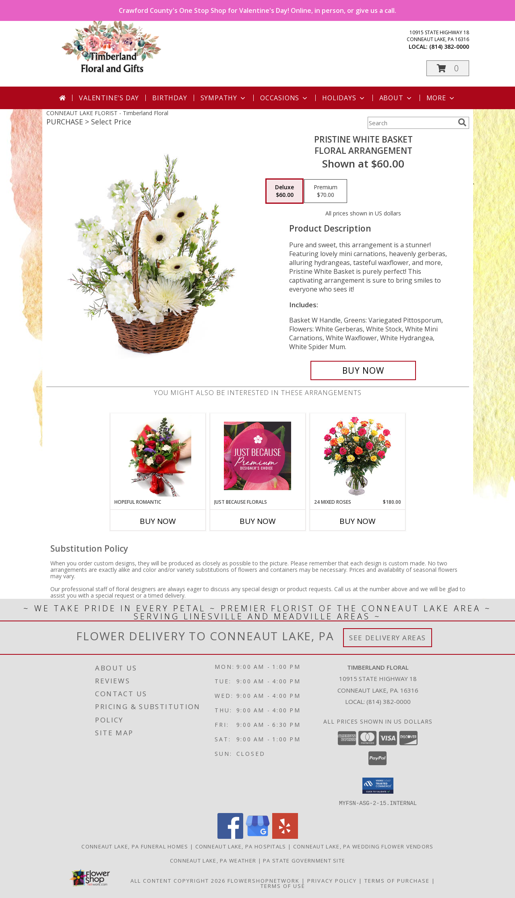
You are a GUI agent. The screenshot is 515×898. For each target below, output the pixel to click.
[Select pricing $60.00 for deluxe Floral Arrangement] (284, 191)
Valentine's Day (109, 97)
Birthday (169, 97)
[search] (462, 122)
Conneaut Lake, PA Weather (213, 860)
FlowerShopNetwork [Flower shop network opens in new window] (264, 880)
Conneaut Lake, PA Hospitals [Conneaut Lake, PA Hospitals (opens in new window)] (240, 846)
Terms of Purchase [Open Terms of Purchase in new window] (397, 880)
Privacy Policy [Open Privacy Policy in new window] (332, 880)
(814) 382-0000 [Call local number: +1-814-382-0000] (449, 46)
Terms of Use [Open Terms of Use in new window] (283, 885)
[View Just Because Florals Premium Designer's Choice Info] (257, 456)
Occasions (284, 97)
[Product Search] (411, 122)
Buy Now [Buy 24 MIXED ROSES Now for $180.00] (357, 521)
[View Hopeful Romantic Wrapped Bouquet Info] (157, 456)
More (441, 97)
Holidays (344, 97)
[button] (447, 68)
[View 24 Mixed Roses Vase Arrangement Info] (357, 456)
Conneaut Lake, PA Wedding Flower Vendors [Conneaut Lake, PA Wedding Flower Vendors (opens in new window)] (363, 846)
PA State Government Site (304, 860)
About (396, 97)
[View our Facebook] (230, 836)
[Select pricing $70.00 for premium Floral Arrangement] (325, 191)
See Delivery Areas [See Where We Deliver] (387, 637)
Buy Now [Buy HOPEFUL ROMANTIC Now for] (158, 521)
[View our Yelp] (285, 836)
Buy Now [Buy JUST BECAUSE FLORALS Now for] (258, 521)
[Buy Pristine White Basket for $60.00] (363, 370)
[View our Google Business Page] (258, 836)
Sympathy (224, 97)
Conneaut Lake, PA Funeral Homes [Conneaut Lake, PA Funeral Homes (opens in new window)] (134, 846)
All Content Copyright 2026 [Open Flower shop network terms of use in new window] (177, 880)
